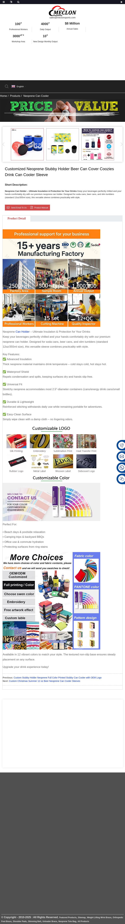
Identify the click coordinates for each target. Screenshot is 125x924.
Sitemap (82, 917)
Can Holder (23, 331)
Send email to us (19, 208)
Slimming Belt (34, 921)
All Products (83, 921)
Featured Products (67, 917)
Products (15, 96)
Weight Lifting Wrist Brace (99, 917)
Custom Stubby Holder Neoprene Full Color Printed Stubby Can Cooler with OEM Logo (58, 677)
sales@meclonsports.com (62, 17)
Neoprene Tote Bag (67, 921)
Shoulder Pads (20, 921)
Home (3, 96)
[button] (120, 144)
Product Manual (41, 208)
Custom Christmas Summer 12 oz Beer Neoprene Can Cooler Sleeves (44, 681)
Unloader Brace (49, 921)
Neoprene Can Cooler (36, 96)
